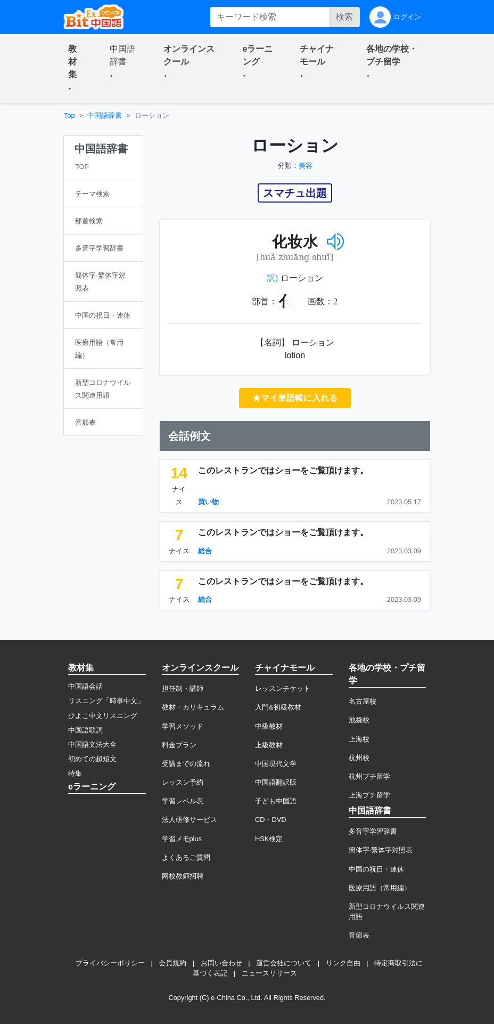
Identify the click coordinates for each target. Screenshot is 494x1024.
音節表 (359, 935)
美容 (305, 166)
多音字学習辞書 (373, 831)
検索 (344, 16)
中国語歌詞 (85, 730)
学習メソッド (182, 726)
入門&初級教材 (278, 707)
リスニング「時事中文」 (106, 701)
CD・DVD (270, 820)
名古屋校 (362, 701)
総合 (205, 551)
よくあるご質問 (186, 857)
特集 (75, 773)
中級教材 (269, 726)
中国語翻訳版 (276, 782)
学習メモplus (182, 839)
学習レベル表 (182, 801)
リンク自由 (343, 963)
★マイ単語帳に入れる (294, 397)
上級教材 (269, 745)
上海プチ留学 (369, 795)
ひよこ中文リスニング (102, 716)
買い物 (208, 502)
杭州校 (359, 758)
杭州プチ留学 (369, 776)
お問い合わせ (221, 963)
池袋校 (359, 720)
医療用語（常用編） (380, 888)
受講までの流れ (186, 764)
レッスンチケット (282, 688)
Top (69, 115)
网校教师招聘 (182, 876)
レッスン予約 (182, 782)
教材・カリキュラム (193, 707)
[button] (76, 68)
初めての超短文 (92, 759)
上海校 (359, 739)
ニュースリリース (269, 973)
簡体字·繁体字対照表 (381, 850)
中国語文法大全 (92, 744)
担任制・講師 (182, 688)
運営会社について (283, 963)
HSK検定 (269, 839)
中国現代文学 (276, 764)
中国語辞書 (104, 115)
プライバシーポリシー (110, 963)
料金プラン (179, 745)
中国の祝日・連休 (376, 869)
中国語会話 (85, 686)
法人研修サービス (189, 820)
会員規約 (172, 963)
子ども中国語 (276, 801)
